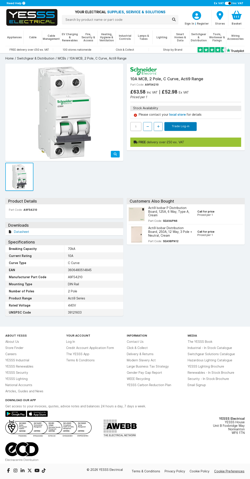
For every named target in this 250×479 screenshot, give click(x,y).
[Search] (173, 19)
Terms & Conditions (80, 360)
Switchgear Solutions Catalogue (211, 354)
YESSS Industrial (17, 360)
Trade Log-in (180, 126)
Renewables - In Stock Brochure (211, 372)
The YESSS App (77, 354)
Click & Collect (137, 348)
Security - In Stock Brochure (208, 379)
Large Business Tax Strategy (148, 366)
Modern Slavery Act (141, 360)
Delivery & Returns (140, 354)
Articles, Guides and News (24, 391)
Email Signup (197, 385)
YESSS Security (16, 372)
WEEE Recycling (138, 379)
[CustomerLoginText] (197, 15)
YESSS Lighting (16, 379)
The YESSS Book (200, 341)
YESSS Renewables (19, 366)
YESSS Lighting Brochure (206, 366)
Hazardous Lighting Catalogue (210, 360)
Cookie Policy (200, 471)
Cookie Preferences (229, 471)
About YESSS (16, 335)
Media (192, 335)
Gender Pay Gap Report (144, 372)
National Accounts (18, 385)
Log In (70, 341)
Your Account (78, 335)
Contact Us (135, 341)
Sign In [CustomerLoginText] (189, 23)
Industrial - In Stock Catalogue (210, 348)
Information (137, 335)
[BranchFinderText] (219, 18)
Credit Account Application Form (90, 348)
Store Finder (14, 348)
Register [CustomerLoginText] (203, 23)
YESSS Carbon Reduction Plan (149, 385)
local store (178, 114)
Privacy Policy (175, 471)
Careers (11, 354)
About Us (12, 341)
